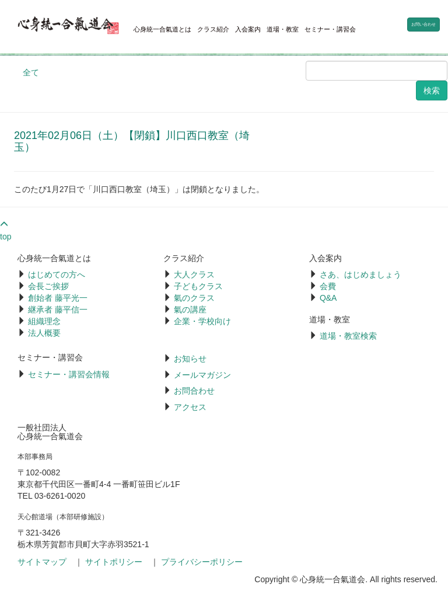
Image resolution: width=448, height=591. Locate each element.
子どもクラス (198, 286)
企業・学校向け (202, 321)
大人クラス (194, 274)
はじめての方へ (56, 274)
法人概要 (44, 333)
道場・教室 (283, 29)
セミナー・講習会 (330, 29)
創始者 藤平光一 (58, 298)
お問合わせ (194, 390)
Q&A (328, 298)
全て (31, 72)
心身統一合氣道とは (162, 29)
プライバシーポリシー (202, 561)
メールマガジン (202, 375)
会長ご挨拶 (48, 286)
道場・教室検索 (348, 335)
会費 (328, 286)
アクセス (190, 407)
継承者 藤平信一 (58, 309)
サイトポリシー (113, 561)
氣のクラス (194, 298)
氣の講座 (190, 309)
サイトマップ (42, 561)
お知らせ (190, 358)
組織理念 (44, 321)
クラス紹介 (213, 29)
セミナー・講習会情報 (69, 374)
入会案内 (248, 29)
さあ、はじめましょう (360, 274)
